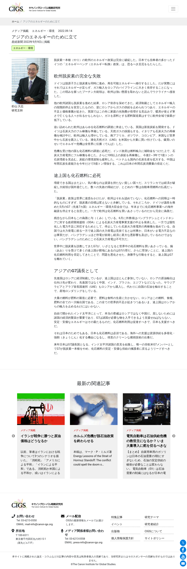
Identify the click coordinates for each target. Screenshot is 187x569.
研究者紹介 (152, 524)
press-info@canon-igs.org (87, 542)
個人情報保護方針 (122, 538)
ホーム (15, 21)
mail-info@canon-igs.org (39, 524)
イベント (116, 524)
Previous (13, 436)
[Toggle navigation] (173, 8)
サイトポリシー (154, 538)
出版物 (115, 531)
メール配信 (73, 516)
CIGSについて (153, 531)
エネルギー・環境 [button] (23, 48)
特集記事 (116, 517)
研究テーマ (152, 517)
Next (174, 436)
